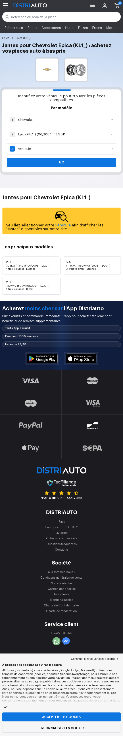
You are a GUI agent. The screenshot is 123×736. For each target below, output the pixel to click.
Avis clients (61, 594)
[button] (92, 5)
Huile (69, 27)
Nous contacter (61, 583)
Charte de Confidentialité (61, 605)
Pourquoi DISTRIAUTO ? (61, 527)
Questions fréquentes (61, 544)
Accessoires (51, 27)
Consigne (61, 549)
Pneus (32, 27)
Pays (61, 521)
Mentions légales (61, 599)
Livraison (62, 532)
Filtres (83, 27)
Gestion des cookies (61, 589)
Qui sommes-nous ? (61, 572)
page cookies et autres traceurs (97, 700)
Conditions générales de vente (61, 577)
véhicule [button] (63, 224)
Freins (97, 27)
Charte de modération (61, 611)
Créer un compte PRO (61, 538)
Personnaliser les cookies (61, 728)
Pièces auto (13, 27)
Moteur (112, 27)
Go (61, 162)
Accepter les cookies (61, 717)
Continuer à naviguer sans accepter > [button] (95, 658)
